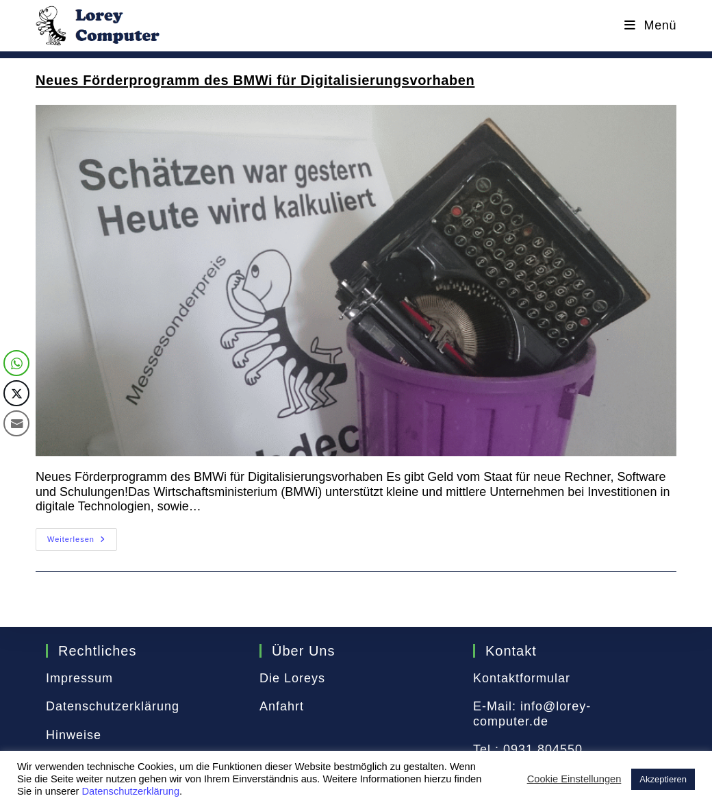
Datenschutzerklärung (112, 706)
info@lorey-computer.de (532, 713)
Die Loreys (292, 678)
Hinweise (73, 735)
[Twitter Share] (16, 393)
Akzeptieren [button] (663, 779)
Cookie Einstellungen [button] (574, 778)
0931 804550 (543, 749)
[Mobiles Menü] (650, 25)
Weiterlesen (82, 542)
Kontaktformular (521, 678)
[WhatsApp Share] (16, 363)
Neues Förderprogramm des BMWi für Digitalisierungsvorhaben (255, 80)
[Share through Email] (16, 423)
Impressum (79, 678)
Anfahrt (281, 706)
